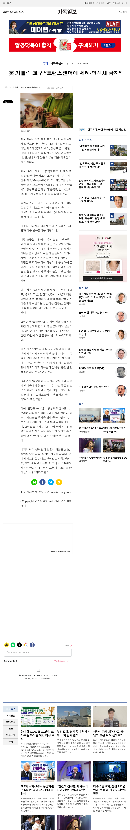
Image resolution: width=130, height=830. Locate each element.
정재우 (82, 338)
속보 (82, 129)
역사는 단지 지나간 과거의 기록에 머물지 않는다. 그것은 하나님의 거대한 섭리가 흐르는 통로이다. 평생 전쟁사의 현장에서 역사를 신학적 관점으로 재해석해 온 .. (109, 746)
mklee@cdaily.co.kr (32, 87)
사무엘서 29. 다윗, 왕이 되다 (93, 386)
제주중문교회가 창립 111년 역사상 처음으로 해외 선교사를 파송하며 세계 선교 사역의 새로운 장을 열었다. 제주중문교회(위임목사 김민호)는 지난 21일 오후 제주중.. (109, 804)
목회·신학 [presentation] (10, 735)
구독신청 (116, 3)
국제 (45, 63)
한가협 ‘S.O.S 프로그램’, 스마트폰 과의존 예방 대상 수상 (37, 735)
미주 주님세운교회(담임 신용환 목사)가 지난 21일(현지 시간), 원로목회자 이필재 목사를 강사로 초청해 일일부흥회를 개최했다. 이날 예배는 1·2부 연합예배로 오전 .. (73, 800)
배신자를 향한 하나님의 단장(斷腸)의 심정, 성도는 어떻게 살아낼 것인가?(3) (95, 297)
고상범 (82, 316)
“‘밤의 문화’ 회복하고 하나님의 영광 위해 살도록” (109, 733)
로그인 (124, 3)
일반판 (101, 3)
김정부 (82, 304)
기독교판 (90, 3)
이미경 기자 (17, 87)
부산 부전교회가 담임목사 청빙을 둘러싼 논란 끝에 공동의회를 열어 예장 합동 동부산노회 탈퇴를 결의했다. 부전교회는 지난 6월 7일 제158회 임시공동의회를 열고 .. (73, 746)
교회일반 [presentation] (10, 715)
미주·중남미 (56, 63)
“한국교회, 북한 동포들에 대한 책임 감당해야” (92, 165)
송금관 (82, 356)
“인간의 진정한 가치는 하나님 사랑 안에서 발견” (72, 788)
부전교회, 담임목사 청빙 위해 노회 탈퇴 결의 (74, 733)
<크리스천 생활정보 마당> (61, 551)
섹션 (7, 3)
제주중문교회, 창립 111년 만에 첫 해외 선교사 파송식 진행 (110, 790)
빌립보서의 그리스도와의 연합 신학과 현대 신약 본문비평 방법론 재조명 (92, 184)
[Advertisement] (103, 105)
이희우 (82, 390)
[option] (91, 421)
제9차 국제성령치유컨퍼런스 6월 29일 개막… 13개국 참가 (37, 790)
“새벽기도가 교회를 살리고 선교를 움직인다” (92, 148)
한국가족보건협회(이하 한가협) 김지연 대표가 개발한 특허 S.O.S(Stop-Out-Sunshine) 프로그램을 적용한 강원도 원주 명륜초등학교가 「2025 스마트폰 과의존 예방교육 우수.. (37, 749)
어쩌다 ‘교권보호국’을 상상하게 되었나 (91, 199)
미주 (109, 3)
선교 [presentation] (11, 728)
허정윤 (82, 372)
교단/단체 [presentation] (10, 722)
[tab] (10, 715)
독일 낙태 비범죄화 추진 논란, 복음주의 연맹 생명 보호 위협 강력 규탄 (92, 218)
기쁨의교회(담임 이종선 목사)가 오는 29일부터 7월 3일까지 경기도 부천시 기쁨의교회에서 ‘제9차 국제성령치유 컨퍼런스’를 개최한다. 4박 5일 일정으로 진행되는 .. (37, 804)
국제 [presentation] (11, 741)
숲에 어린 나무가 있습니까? (93, 312)
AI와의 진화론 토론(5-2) (91, 368)
